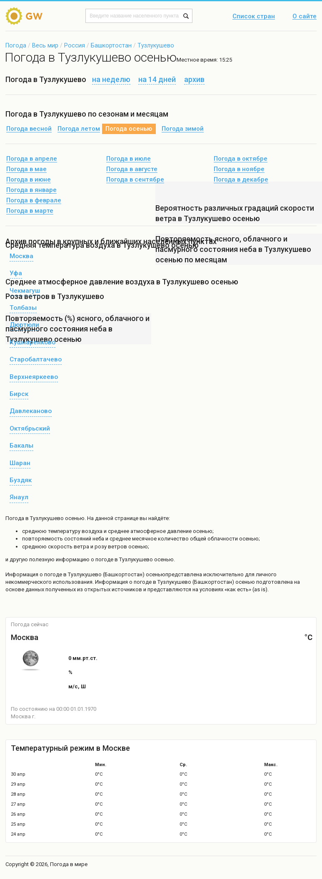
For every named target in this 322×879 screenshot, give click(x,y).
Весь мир (45, 45)
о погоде (51, 574)
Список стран (253, 16)
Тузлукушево (155, 45)
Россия (74, 45)
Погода (15, 45)
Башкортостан (111, 45)
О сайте (304, 16)
